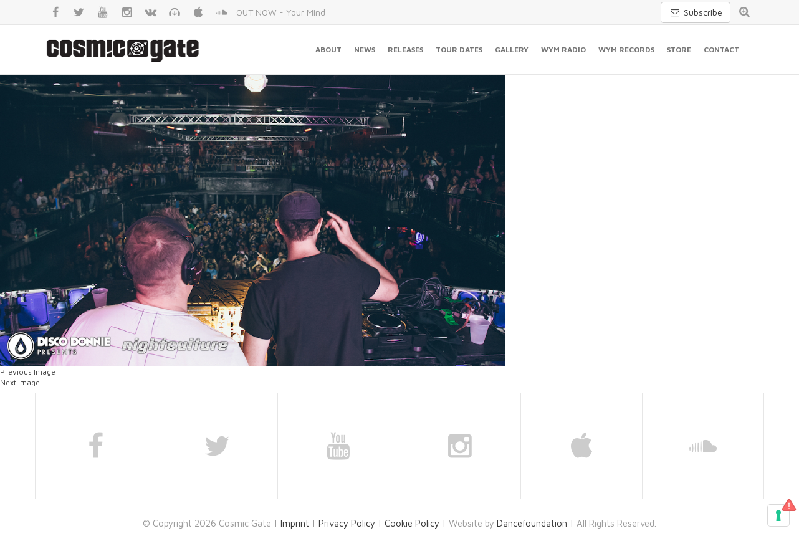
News (364, 49)
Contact (721, 49)
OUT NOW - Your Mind (280, 12)
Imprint (294, 523)
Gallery (512, 49)
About (328, 49)
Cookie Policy (412, 523)
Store (679, 49)
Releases (405, 49)
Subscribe (695, 12)
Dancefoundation (532, 523)
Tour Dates (459, 49)
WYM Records (626, 49)
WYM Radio (563, 49)
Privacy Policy (346, 523)
